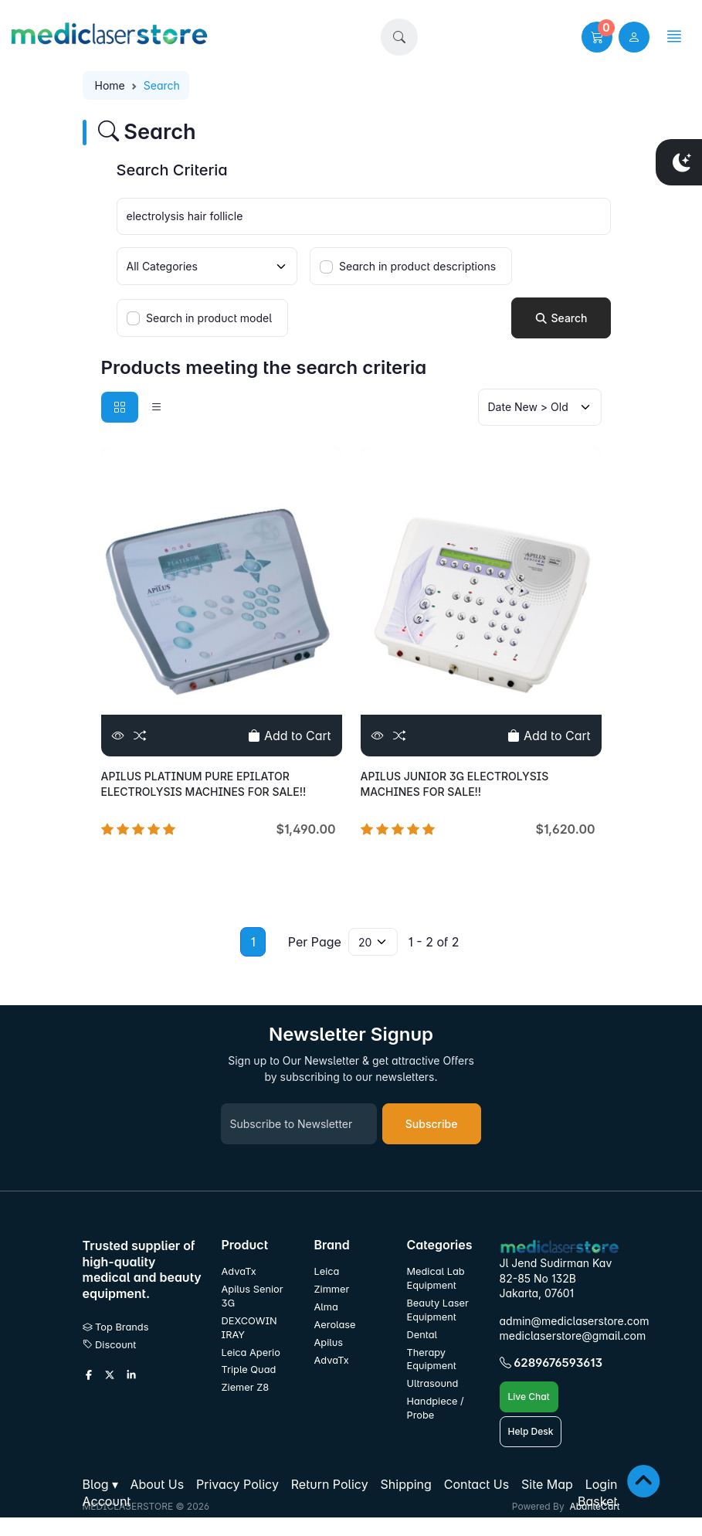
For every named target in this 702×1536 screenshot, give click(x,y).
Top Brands (116, 1327)
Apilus (329, 1342)
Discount (110, 1345)
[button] (399, 37)
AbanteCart (594, 1506)
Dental (422, 1335)
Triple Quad (249, 1369)
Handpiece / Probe (435, 1408)
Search (560, 318)
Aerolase (335, 1324)
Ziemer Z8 (246, 1387)
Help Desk (531, 1431)
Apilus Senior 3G (252, 1296)
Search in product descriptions (417, 266)
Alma (326, 1307)
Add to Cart (289, 735)
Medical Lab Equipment (436, 1278)
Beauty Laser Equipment (438, 1310)
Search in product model (209, 318)
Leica (327, 1271)
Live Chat (529, 1396)
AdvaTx (239, 1271)
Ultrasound (433, 1383)
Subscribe (431, 1123)
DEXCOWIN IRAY (249, 1328)
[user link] (634, 37)
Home (110, 85)
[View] (118, 735)
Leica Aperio (251, 1352)
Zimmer (333, 1289)
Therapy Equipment (431, 1359)
